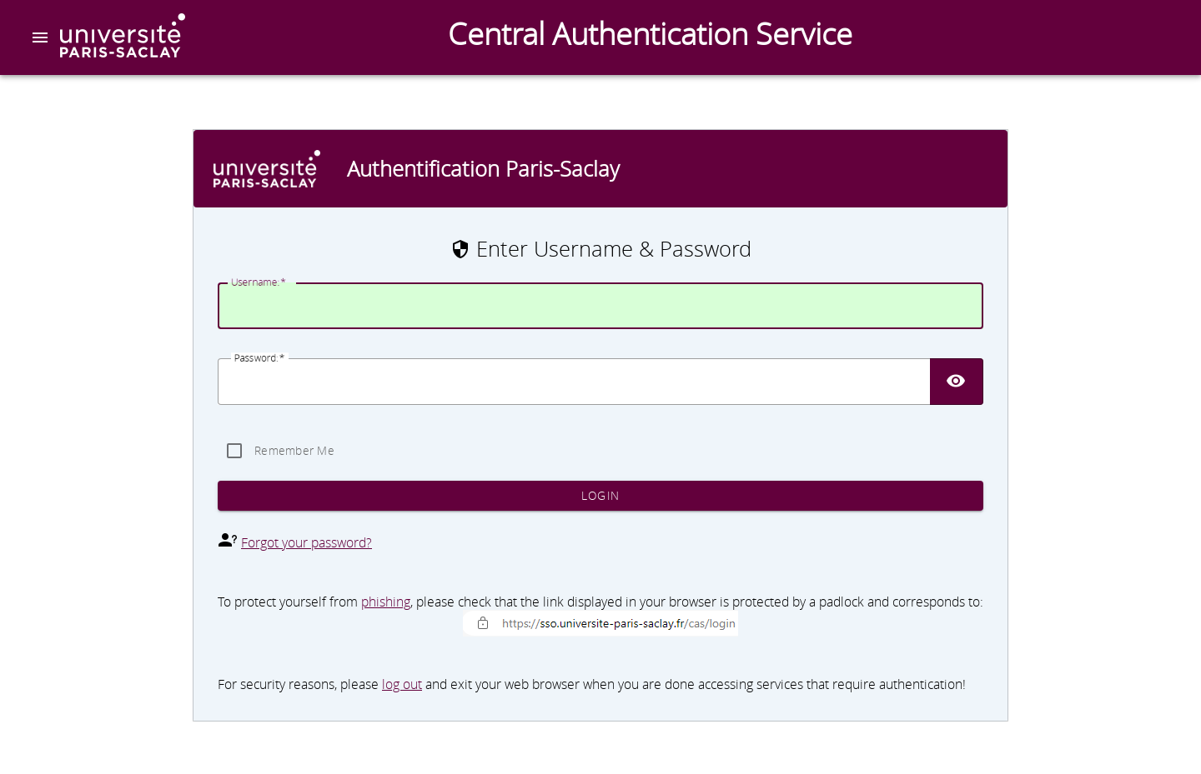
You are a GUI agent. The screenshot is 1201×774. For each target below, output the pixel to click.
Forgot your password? (306, 542)
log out (402, 684)
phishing (385, 601)
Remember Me (294, 450)
